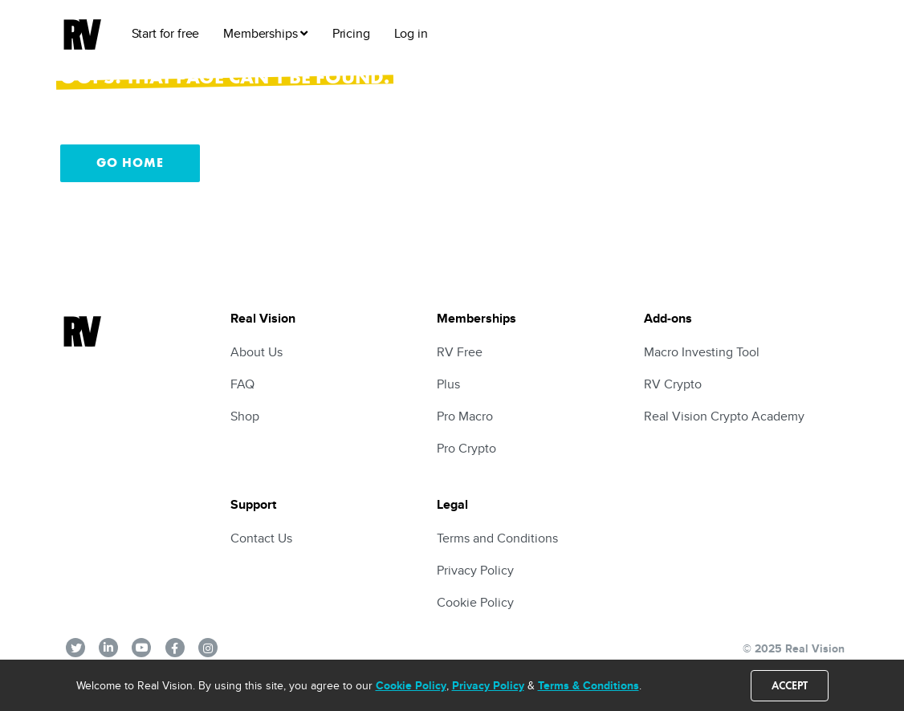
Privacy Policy (488, 685)
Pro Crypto (466, 448)
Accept (790, 686)
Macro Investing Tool (701, 352)
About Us (256, 352)
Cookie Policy (411, 685)
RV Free (460, 352)
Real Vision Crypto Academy (724, 416)
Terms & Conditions (588, 685)
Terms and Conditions (497, 538)
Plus (448, 384)
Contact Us (261, 538)
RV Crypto (673, 384)
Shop (244, 416)
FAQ (242, 384)
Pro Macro (465, 416)
